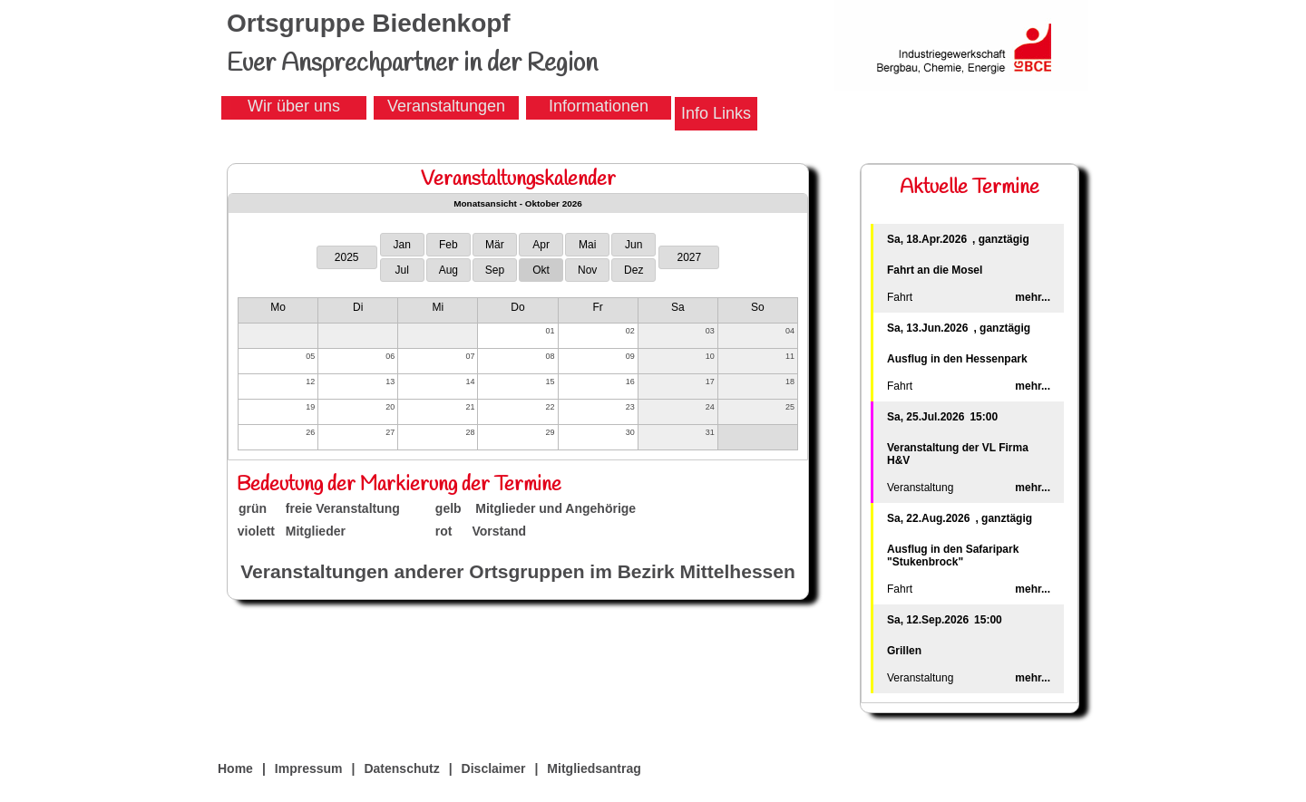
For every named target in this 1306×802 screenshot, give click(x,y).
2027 (689, 257)
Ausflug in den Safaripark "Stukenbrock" (952, 555)
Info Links (716, 113)
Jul (402, 270)
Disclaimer (494, 768)
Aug (448, 270)
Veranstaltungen (446, 106)
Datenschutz (401, 768)
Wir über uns (294, 106)
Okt (541, 270)
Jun (633, 244)
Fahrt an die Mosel (934, 270)
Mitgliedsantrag (593, 768)
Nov (587, 270)
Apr (541, 244)
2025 (347, 257)
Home (235, 768)
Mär (494, 244)
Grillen (904, 650)
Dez (633, 270)
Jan (402, 244)
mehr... (1032, 297)
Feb (448, 244)
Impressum (309, 768)
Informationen (598, 106)
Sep (494, 270)
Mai (587, 244)
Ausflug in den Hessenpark (957, 359)
